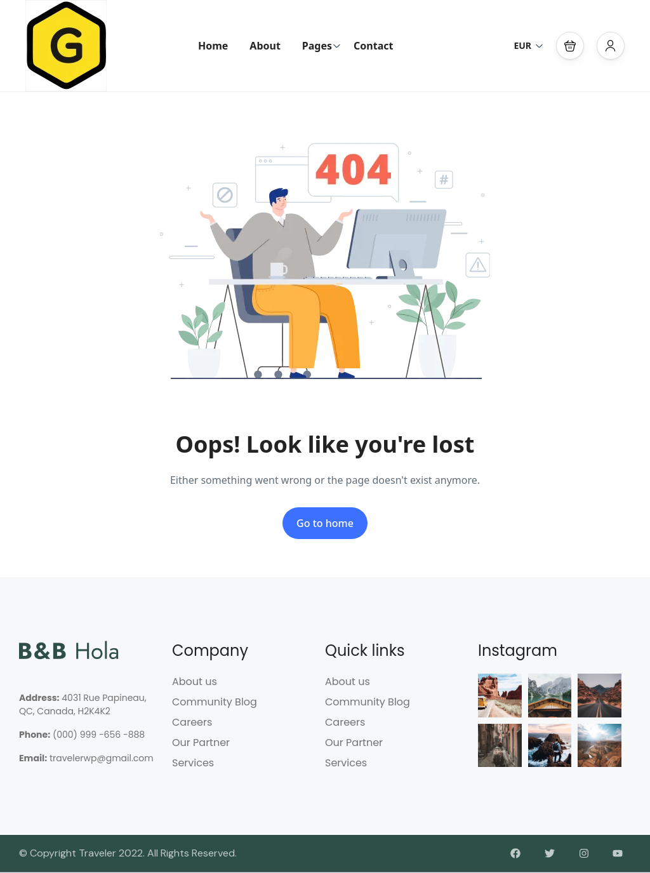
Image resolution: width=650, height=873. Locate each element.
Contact (373, 46)
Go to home (325, 523)
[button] (570, 46)
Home (213, 46)
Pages (321, 46)
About (265, 46)
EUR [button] (528, 45)
